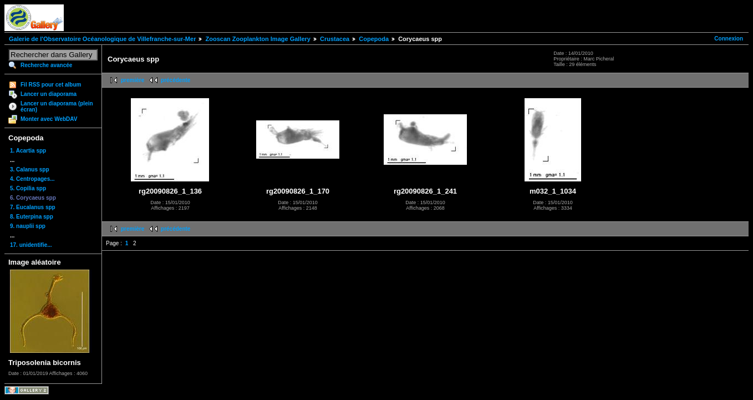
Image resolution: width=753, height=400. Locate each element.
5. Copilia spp (28, 188)
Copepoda (374, 39)
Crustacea (334, 39)
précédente (175, 80)
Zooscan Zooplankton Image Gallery (257, 39)
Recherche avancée (46, 65)
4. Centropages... (32, 179)
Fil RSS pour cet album (51, 85)
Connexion (728, 39)
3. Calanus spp (29, 169)
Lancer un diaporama (49, 94)
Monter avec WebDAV (49, 119)
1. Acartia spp (28, 151)
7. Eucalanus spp (32, 207)
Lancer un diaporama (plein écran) (57, 106)
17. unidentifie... (31, 245)
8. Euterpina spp (31, 217)
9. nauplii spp (27, 226)
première (132, 80)
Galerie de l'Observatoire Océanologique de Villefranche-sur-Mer (102, 39)
